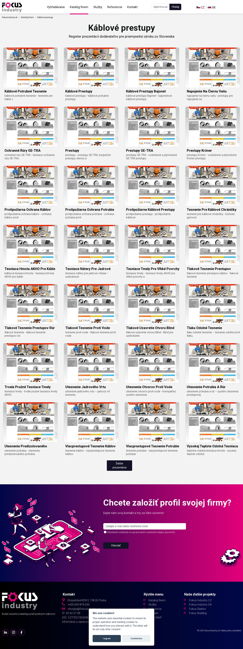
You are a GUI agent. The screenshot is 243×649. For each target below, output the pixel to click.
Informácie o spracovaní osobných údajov (88, 621)
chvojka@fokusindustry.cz (84, 608)
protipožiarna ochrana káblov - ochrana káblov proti (28, 215)
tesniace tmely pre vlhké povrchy (152, 269)
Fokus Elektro (197, 608)
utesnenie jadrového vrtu (85, 387)
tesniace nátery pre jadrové (88, 269)
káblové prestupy (78, 91)
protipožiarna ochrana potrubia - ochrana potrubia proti (89, 215)
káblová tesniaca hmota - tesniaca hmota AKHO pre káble (29, 275)
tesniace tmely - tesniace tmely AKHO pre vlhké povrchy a (150, 275)
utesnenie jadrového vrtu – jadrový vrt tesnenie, (87, 393)
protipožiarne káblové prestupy (150, 209)
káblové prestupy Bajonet (146, 91)
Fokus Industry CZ (200, 600)
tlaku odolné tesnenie (204, 328)
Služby (97, 7)
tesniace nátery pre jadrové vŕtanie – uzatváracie (87, 275)
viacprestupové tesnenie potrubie (152, 446)
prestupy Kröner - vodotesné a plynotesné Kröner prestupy (212, 156)
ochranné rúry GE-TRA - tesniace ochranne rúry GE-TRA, (30, 156)
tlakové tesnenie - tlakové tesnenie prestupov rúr (25, 334)
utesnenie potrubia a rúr (206, 387)
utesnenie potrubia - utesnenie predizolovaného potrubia (22, 452)
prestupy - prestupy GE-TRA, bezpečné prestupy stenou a (88, 156)
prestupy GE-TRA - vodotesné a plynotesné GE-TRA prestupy (151, 156)
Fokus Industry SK (200, 604)
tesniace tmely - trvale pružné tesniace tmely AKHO (31, 393)
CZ (201, 7)
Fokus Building (198, 613)
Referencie (114, 7)
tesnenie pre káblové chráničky (211, 209)
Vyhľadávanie (56, 7)
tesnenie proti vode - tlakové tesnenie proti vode (90, 334)
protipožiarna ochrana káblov (28, 209)
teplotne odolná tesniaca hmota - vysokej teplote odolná (211, 452)
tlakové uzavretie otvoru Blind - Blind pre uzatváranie (149, 334)
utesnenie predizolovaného (26, 446)
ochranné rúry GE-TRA (22, 150)
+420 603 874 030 (78, 604)
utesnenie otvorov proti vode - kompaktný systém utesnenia (151, 393)
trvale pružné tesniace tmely (28, 387)
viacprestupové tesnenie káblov (90, 446)
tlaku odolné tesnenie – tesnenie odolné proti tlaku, (213, 334)
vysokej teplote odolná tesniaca (212, 446)
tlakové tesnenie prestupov (209, 269)
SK (212, 7)
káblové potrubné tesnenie (26, 91)
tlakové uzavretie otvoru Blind (150, 328)
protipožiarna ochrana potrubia (89, 209)
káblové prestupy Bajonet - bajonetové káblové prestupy (149, 97)
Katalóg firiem (79, 7)
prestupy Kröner (199, 150)
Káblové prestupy (45, 17)
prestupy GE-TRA (139, 150)
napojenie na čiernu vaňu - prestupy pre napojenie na (210, 97)
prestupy (72, 150)
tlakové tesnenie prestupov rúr (30, 328)
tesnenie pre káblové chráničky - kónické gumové (211, 215)
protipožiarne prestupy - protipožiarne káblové (148, 215)
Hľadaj (175, 6)
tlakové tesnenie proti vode (87, 328)
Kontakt (132, 7)
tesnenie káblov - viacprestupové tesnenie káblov (90, 452)
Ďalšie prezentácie (120, 465)
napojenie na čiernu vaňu (207, 91)
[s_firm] (144, 539)
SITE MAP (155, 617)
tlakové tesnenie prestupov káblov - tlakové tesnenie (212, 275)
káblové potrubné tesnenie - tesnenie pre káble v (29, 97)
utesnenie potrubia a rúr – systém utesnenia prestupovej (212, 393)
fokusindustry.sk (9, 17)
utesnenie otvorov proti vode (149, 387)
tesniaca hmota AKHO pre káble (30, 269)
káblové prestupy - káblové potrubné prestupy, (87, 97)
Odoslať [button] (116, 558)
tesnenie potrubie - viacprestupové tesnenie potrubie (152, 452)
